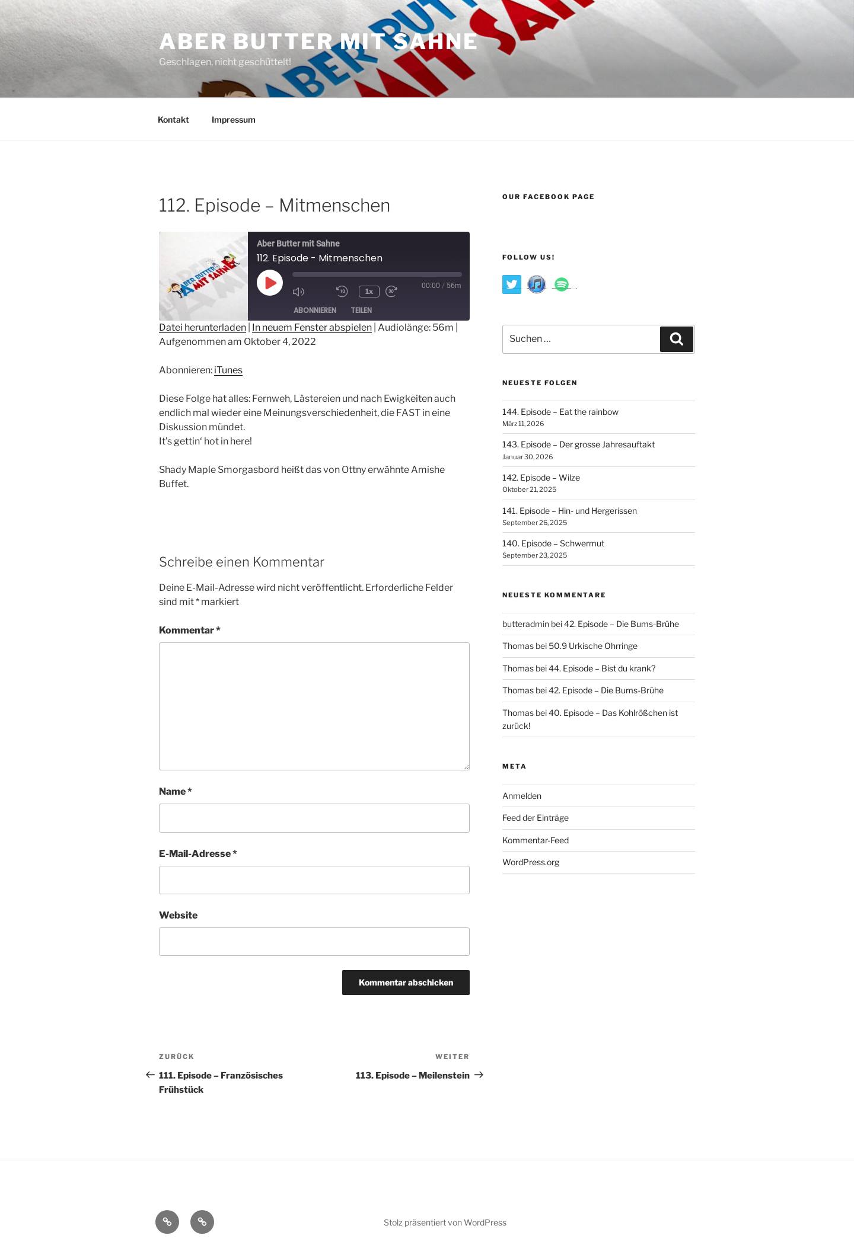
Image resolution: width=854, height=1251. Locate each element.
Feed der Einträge (535, 817)
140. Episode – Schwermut (553, 543)
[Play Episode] (270, 283)
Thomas (518, 646)
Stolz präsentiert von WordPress (445, 1222)
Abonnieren (315, 311)
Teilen (361, 311)
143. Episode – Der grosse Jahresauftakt (578, 444)
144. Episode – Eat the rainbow (560, 412)
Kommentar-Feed (535, 840)
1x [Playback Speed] (371, 291)
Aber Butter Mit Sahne (319, 41)
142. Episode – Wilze (541, 477)
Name (175, 791)
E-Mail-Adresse (198, 853)
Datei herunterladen (202, 327)
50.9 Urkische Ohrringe (593, 646)
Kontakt (173, 119)
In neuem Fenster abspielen (312, 327)
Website (178, 915)
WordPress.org (530, 862)
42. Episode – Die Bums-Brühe (621, 624)
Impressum (234, 119)
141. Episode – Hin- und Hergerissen (569, 510)
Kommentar (190, 630)
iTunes (228, 370)
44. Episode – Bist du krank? (602, 668)
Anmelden (521, 796)
